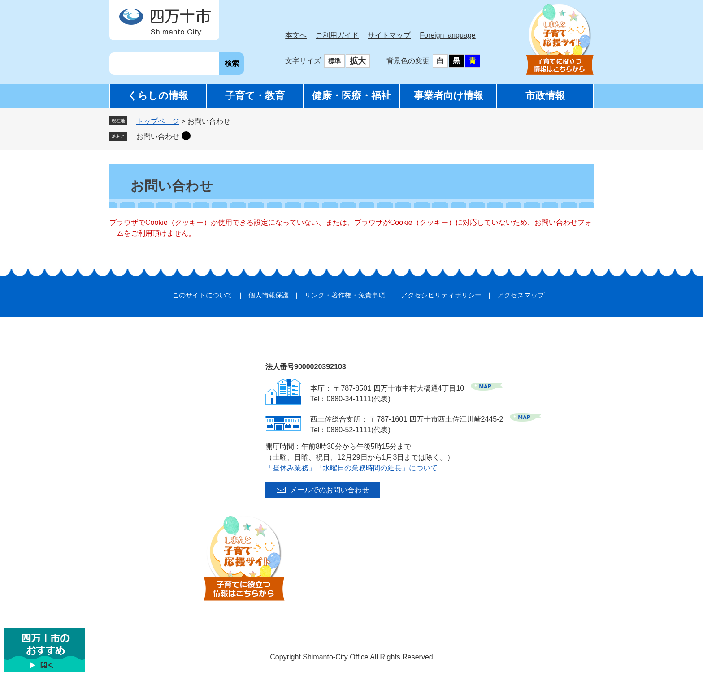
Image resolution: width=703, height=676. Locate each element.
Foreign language (448, 35)
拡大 (358, 60)
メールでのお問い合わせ (329, 490)
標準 (334, 61)
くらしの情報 (157, 95)
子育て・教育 (255, 95)
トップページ (157, 121)
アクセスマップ (520, 295)
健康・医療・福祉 (351, 95)
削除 (186, 135)
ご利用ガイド (337, 35)
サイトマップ (389, 35)
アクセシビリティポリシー (441, 295)
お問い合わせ (157, 136)
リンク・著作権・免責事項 (344, 295)
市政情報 (545, 95)
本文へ (296, 35)
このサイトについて (202, 295)
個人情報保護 (268, 295)
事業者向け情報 (448, 95)
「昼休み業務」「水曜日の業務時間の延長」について (351, 468)
